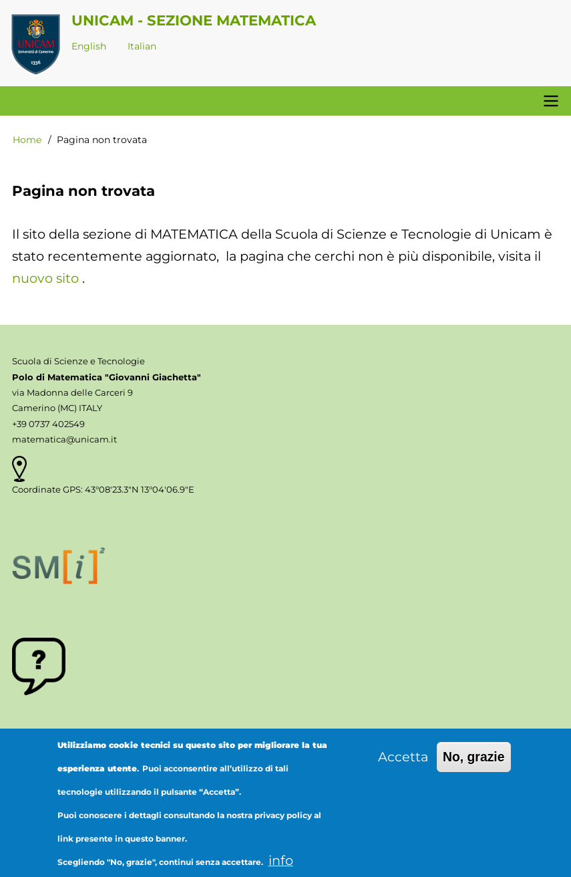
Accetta (403, 765)
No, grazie (474, 764)
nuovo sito (45, 278)
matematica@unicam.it (64, 439)
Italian (142, 46)
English (88, 46)
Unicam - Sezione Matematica (193, 20)
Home (27, 140)
